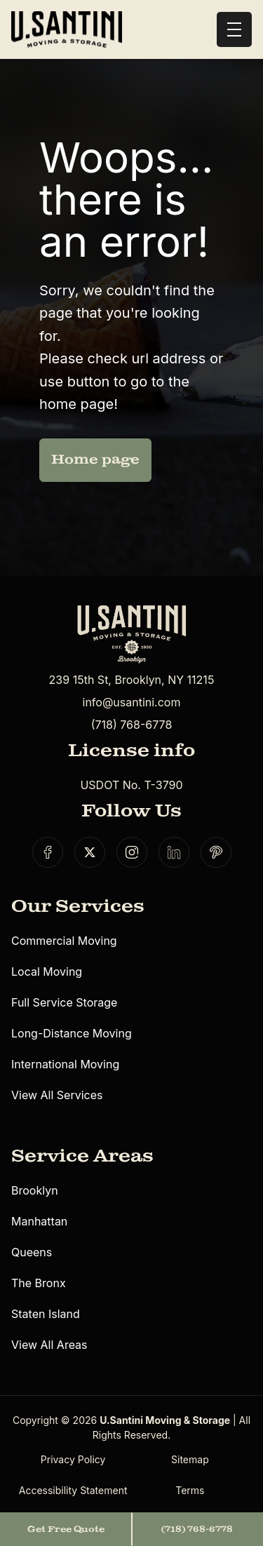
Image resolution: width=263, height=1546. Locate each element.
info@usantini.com (132, 702)
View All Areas (49, 1345)
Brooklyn (34, 1190)
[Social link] (47, 852)
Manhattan (39, 1221)
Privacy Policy (73, 1459)
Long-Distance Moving (71, 1033)
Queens (31, 1252)
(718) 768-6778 (132, 725)
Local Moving (46, 971)
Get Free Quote (65, 1529)
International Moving (65, 1064)
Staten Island (45, 1314)
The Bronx (38, 1283)
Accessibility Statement (73, 1490)
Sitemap (190, 1459)
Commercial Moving (64, 941)
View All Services (56, 1095)
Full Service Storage (64, 1002)
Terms (189, 1490)
